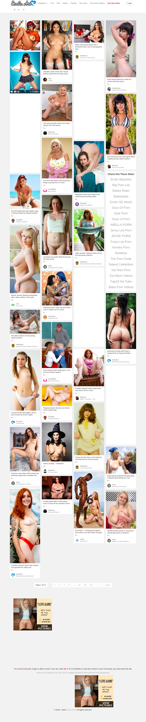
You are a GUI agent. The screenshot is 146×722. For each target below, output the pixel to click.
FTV (17, 304)
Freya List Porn (121, 241)
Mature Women (53, 134)
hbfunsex (51, 132)
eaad (50, 265)
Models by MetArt (86, 205)
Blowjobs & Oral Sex (119, 486)
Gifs (58, 3)
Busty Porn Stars (118, 167)
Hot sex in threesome (87, 57)
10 (79, 585)
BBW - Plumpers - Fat (87, 399)
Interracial (83, 541)
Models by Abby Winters (120, 541)
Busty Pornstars (54, 381)
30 (91, 585)
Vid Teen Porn (121, 270)
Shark (82, 539)
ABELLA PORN (121, 224)
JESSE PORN (121, 236)
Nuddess (121, 253)
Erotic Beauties (121, 179)
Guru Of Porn (121, 207)
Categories (43, 3)
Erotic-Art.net (71, 710)
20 (85, 585)
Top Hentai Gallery (97, 3)
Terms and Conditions (45, 673)
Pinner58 (83, 203)
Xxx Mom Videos (121, 275)
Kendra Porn (121, 247)
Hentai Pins (94, 673)
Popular (74, 3)
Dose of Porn (121, 219)
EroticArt (115, 360)
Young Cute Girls (86, 468)
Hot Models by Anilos (55, 267)
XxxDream (51, 316)
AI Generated (52, 472)
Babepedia (121, 196)
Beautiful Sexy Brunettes (120, 362)
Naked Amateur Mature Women (91, 264)
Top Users (83, 3)
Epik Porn (121, 213)
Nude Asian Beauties (119, 90)
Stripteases (105, 673)
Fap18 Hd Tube (121, 281)
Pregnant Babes (53, 418)
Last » (108, 585)
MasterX (115, 165)
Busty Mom (52, 191)
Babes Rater (121, 190)
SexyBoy (19, 220)
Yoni (49, 78)
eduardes (51, 470)
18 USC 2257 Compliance (65, 673)
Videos (65, 3)
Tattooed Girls (53, 318)
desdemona (116, 88)
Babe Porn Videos (121, 287)
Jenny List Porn (121, 230)
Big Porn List (121, 185)
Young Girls (20, 423)
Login (129, 3)
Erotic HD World (121, 202)
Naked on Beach (22, 221)
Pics (52, 3)
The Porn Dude (121, 258)
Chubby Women (53, 512)
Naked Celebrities (121, 264)
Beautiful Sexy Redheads (25, 576)
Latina (50, 80)
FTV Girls (19, 306)
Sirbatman (83, 55)
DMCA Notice (83, 673)
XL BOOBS (52, 189)
